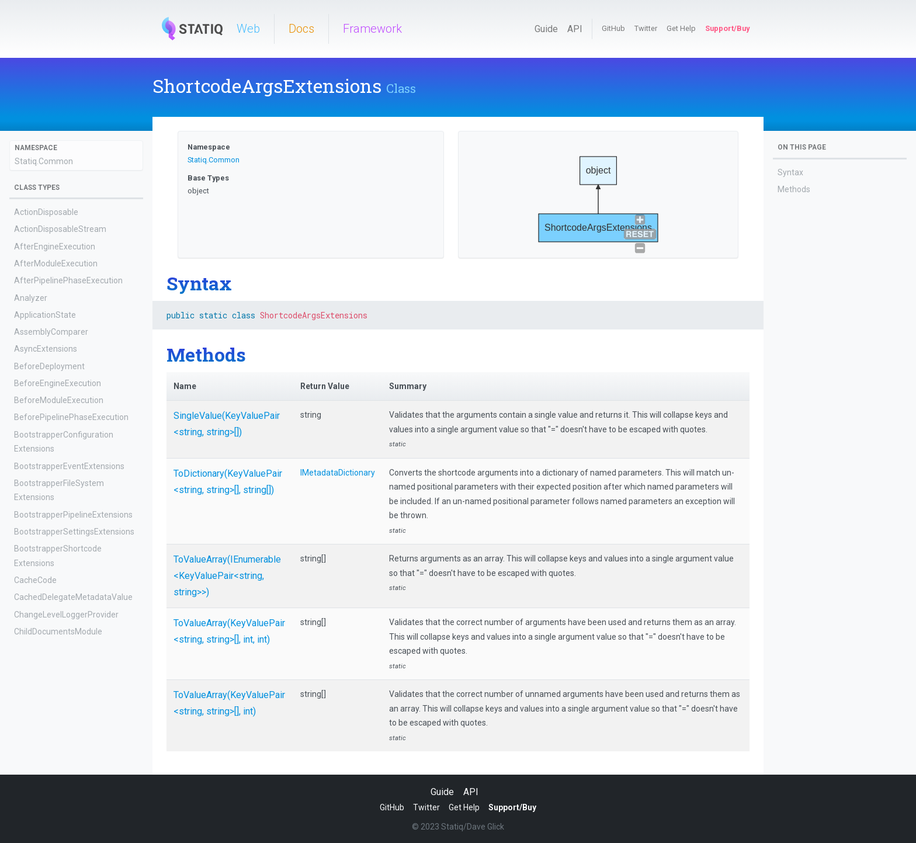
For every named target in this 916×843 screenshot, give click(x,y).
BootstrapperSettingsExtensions (74, 531)
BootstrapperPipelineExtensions (73, 514)
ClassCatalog (38, 648)
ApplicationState (45, 315)
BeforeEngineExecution (57, 383)
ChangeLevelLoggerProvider (66, 614)
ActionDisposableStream (60, 229)
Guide (546, 28)
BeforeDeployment (49, 366)
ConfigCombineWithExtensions (71, 751)
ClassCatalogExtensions (58, 665)
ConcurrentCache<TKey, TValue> (75, 700)
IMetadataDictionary (337, 472)
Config (26, 733)
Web (248, 29)
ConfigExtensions (46, 768)
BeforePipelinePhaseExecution (71, 417)
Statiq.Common (44, 161)
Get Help (681, 28)
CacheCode (35, 580)
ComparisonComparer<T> (62, 683)
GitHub (613, 28)
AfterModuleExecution (56, 263)
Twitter (645, 28)
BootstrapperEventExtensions (69, 466)
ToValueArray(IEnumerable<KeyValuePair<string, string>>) (227, 576)
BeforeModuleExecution (58, 400)
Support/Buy (727, 28)
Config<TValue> (44, 716)
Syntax (790, 172)
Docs (301, 29)
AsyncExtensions (45, 348)
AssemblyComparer (51, 331)
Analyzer (30, 298)
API (574, 28)
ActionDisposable (46, 212)
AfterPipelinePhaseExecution (68, 280)
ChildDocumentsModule (58, 631)
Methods (794, 189)
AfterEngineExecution (54, 246)
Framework (372, 29)
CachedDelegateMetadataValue (73, 597)
